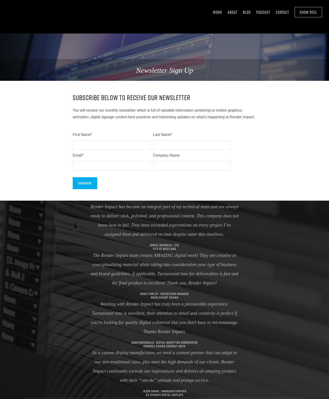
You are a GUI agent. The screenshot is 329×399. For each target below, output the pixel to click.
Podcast (263, 12)
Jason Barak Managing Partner (164, 358)
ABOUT (232, 12)
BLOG (247, 12)
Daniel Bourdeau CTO (164, 212)
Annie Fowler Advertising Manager (164, 260)
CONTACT (282, 12)
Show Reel (308, 12)
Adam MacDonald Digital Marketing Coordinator (164, 309)
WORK (217, 12)
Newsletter (218, 382)
